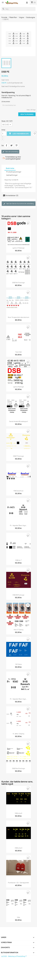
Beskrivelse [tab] (10, 168)
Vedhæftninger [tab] (12, 175)
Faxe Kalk (18, 352)
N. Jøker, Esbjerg (18, 734)
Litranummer (5, 101)
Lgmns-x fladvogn (18, 248)
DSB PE (4, 83)
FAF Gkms (18, 664)
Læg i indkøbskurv (19, 133)
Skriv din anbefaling (10, 152)
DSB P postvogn (18, 456)
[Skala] (6, 125)
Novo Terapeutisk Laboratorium (18, 317)
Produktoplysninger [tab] (13, 172)
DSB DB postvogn (18, 595)
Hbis (18, 917)
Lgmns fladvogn (18, 387)
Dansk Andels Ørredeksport (18, 421)
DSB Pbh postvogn (18, 283)
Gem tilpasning (26, 114)
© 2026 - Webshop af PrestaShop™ (14, 956)
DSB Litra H (18, 848)
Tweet (11, 145)
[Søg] (18, 9)
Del (6, 145)
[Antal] (3, 133)
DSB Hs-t (18, 560)
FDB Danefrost (18, 491)
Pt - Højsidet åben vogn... (18, 525)
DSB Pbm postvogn (18, 768)
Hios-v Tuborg (18, 630)
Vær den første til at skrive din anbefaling (18, 204)
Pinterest (16, 145)
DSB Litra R (18, 813)
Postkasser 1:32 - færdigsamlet (18, 883)
